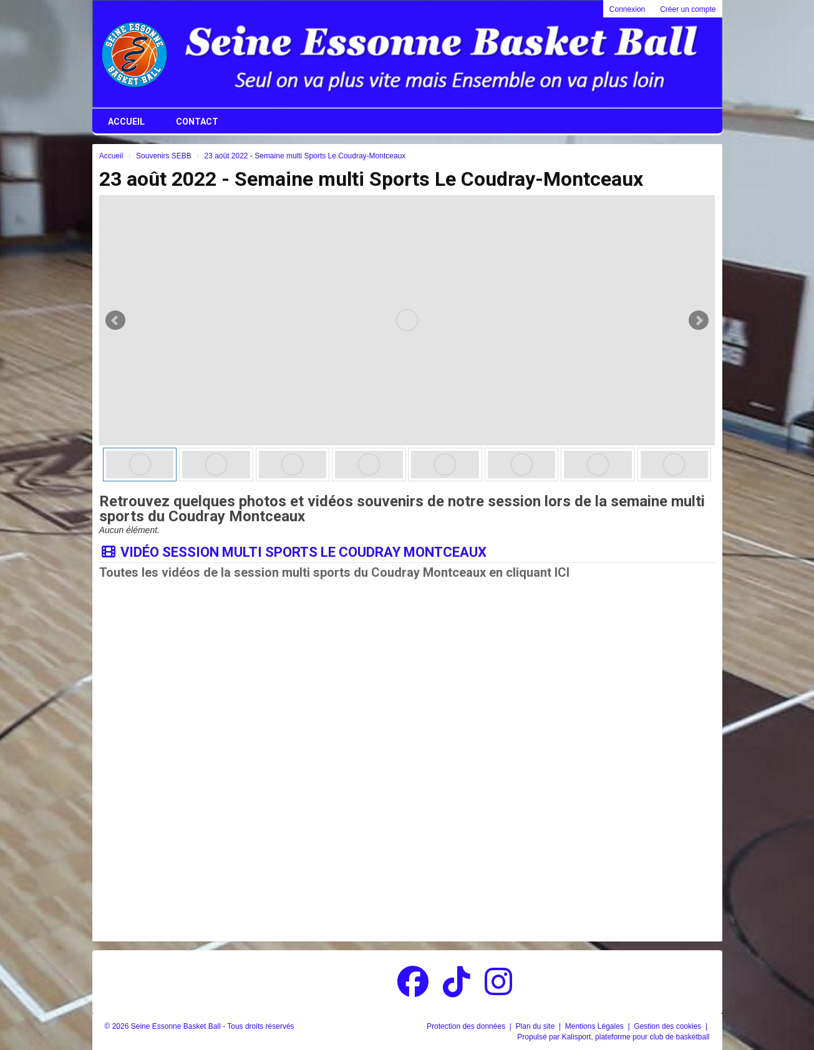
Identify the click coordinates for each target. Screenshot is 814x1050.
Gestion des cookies (668, 1026)
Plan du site (536, 1026)
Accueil (126, 122)
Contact (197, 122)
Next (699, 320)
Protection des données (467, 1026)
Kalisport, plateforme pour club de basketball (636, 1037)
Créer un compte (687, 9)
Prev (115, 320)
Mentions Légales (595, 1026)
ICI (562, 572)
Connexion (627, 9)
